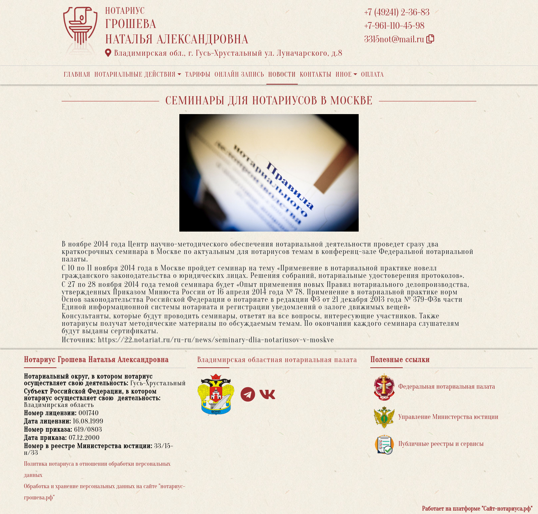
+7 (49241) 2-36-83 (397, 12)
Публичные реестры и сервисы (428, 444)
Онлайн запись (239, 75)
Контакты (315, 75)
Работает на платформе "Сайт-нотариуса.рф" (477, 508)
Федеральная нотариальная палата (434, 387)
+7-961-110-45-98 (394, 26)
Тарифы (198, 75)
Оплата (372, 75)
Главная (77, 75)
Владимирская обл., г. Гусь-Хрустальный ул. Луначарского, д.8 (224, 53)
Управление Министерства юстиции (436, 417)
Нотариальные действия (135, 75)
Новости (282, 75)
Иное (344, 75)
